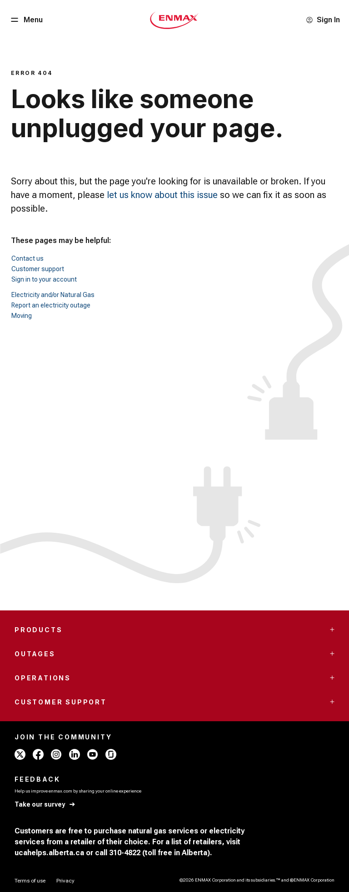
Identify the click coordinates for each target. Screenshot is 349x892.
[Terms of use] (30, 881)
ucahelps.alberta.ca (49, 852)
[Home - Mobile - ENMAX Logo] (174, 20)
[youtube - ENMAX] (92, 754)
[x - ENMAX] (20, 754)
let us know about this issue (162, 194)
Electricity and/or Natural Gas (53, 294)
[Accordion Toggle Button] (332, 629)
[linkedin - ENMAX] (74, 754)
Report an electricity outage (50, 305)
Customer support (37, 269)
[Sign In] (323, 20)
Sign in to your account (44, 279)
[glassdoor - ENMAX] (110, 754)
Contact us (27, 258)
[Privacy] (65, 881)
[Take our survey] (45, 804)
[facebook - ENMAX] (38, 754)
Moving (21, 315)
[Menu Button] (26, 20)
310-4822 (124, 852)
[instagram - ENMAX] (56, 754)
